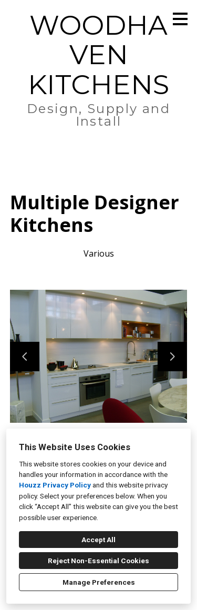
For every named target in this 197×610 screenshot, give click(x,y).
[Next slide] (172, 356)
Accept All (98, 539)
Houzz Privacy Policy (55, 485)
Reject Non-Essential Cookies (98, 560)
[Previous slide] (24, 356)
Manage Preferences (99, 582)
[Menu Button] (180, 18)
